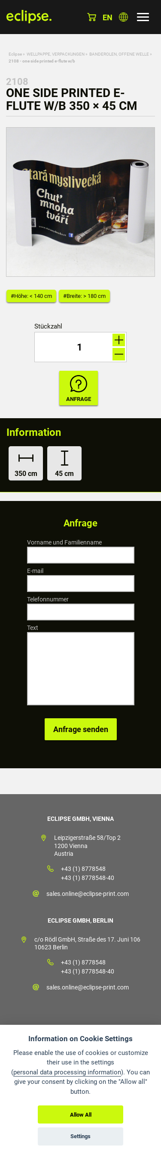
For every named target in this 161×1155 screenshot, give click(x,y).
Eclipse (15, 54)
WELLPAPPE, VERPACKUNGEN (56, 54)
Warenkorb (91, 17)
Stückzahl (48, 326)
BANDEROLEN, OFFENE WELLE (119, 54)
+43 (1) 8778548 (83, 868)
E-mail (35, 571)
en (107, 17)
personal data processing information (67, 1072)
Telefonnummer (48, 599)
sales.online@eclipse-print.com (87, 893)
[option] (80, 202)
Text (32, 628)
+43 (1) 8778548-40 (87, 877)
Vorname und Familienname (64, 542)
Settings (80, 1136)
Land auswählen (123, 17)
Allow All (80, 1114)
